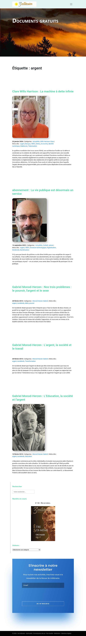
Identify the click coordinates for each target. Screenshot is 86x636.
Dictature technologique (38, 248)
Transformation (30, 361)
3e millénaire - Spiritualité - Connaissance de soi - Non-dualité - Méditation (39, 633)
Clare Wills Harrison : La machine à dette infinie (43, 91)
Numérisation (24, 250)
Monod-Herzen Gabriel (40, 301)
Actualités (36, 141)
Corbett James (48, 245)
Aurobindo (20, 303)
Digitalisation (51, 248)
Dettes (38, 144)
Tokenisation (32, 146)
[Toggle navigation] (71, 4)
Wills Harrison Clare (47, 141)
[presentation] (40, 594)
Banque (27, 144)
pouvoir (31, 303)
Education (28, 456)
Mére (27, 303)
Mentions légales (66, 633)
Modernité (15, 250)
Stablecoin (24, 146)
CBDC (33, 144)
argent (22, 144)
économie (44, 144)
